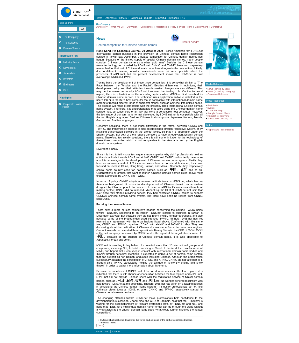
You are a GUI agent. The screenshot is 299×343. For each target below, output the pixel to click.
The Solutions (70, 42)
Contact (116, 331)
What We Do (117, 26)
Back (100, 325)
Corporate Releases (217, 94)
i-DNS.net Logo (215, 110)
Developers (69, 68)
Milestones (161, 26)
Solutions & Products (141, 18)
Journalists (69, 73)
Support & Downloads (167, 18)
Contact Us (216, 26)
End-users (68, 84)
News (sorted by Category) (221, 91)
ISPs (65, 90)
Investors (68, 79)
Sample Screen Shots (218, 113)
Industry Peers (71, 62)
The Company (70, 37)
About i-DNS (102, 331)
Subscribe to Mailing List (219, 118)
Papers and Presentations (220, 129)
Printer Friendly (190, 41)
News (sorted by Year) (218, 88)
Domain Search (71, 48)
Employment (201, 26)
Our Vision (132, 26)
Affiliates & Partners (116, 18)
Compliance (147, 26)
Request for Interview (218, 115)
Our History (101, 26)
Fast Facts (212, 105)
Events (210, 108)
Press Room (185, 26)
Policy (173, 26)
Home (99, 18)
